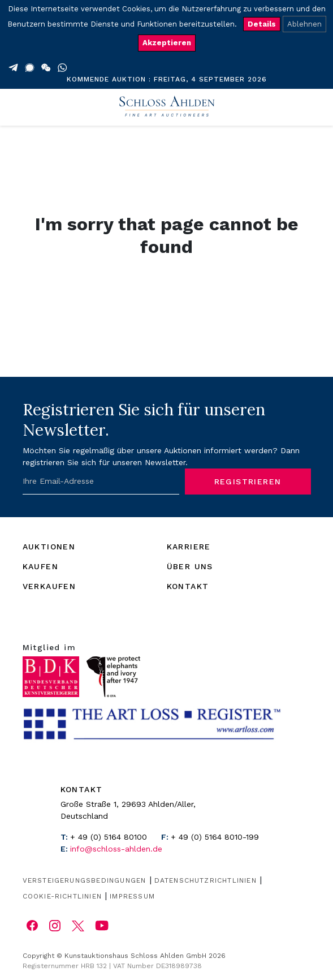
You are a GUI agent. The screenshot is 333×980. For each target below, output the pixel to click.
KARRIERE (189, 546)
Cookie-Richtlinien (62, 896)
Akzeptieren (166, 42)
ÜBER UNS (190, 566)
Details (262, 24)
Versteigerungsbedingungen (84, 880)
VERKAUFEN (49, 586)
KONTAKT (188, 586)
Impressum (132, 896)
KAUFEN (40, 566)
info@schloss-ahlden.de (116, 848)
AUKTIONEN (49, 546)
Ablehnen (304, 24)
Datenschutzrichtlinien (205, 880)
